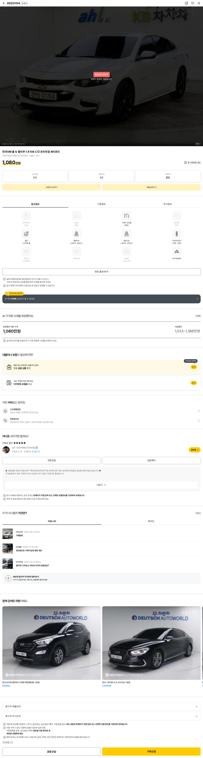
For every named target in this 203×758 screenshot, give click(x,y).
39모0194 (17, 3)
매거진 (151, 521)
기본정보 (101, 204)
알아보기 (101, 367)
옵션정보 (35, 204)
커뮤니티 (52, 521)
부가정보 (168, 204)
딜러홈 (193, 450)
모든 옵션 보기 (101, 271)
